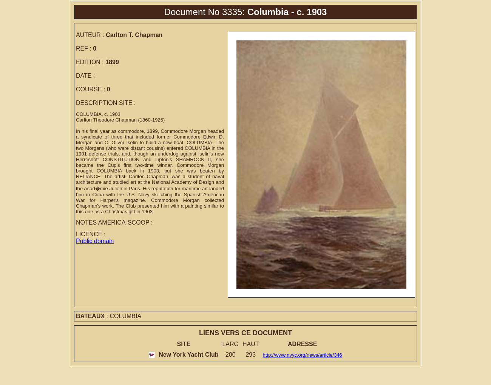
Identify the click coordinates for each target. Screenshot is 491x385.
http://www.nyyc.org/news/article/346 (302, 355)
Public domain (95, 241)
